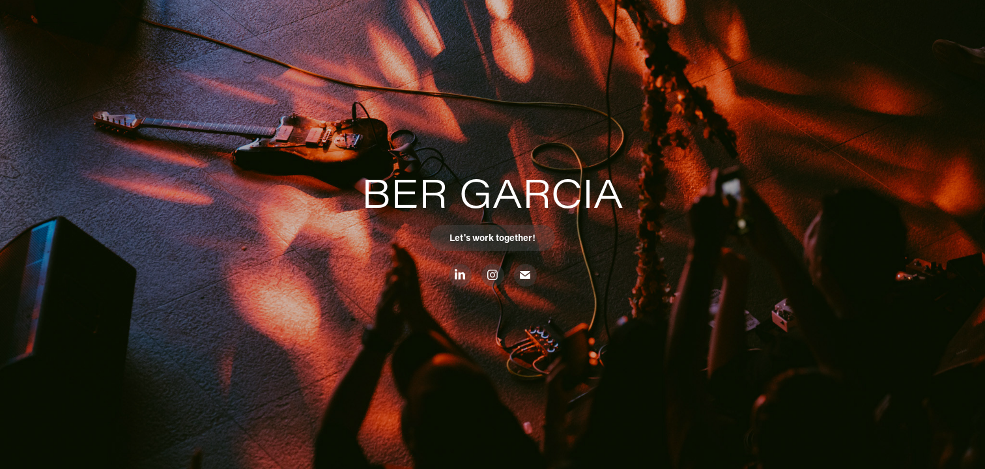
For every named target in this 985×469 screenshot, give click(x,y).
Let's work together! (492, 237)
